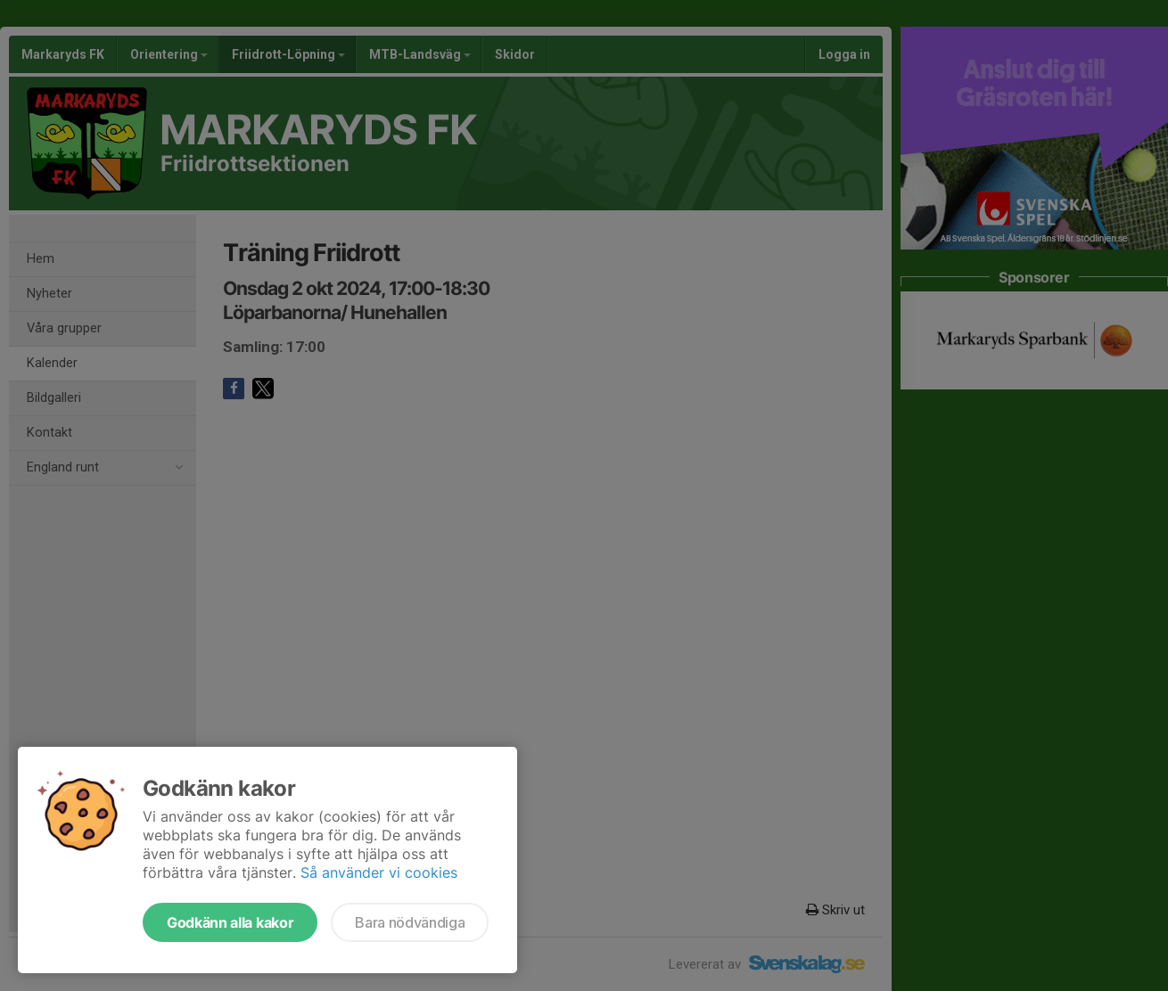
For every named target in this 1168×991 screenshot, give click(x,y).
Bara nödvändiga (410, 922)
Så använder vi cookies (378, 872)
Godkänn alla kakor (230, 922)
